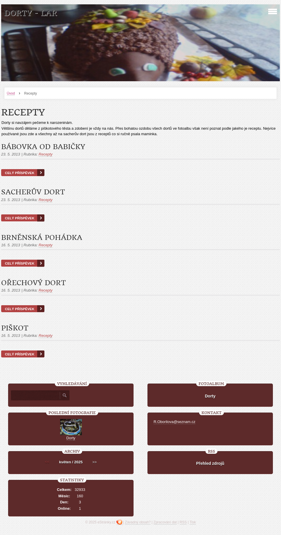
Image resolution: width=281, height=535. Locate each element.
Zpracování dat (165, 522)
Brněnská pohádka (41, 238)
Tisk (193, 522)
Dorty (210, 396)
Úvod (11, 93)
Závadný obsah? (138, 522)
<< (47, 462)
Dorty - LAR (30, 13)
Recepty (46, 154)
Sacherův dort (33, 192)
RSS (183, 522)
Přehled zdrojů (210, 463)
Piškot (14, 328)
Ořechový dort (33, 283)
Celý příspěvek (19, 173)
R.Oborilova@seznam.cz (174, 422)
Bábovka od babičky (43, 147)
